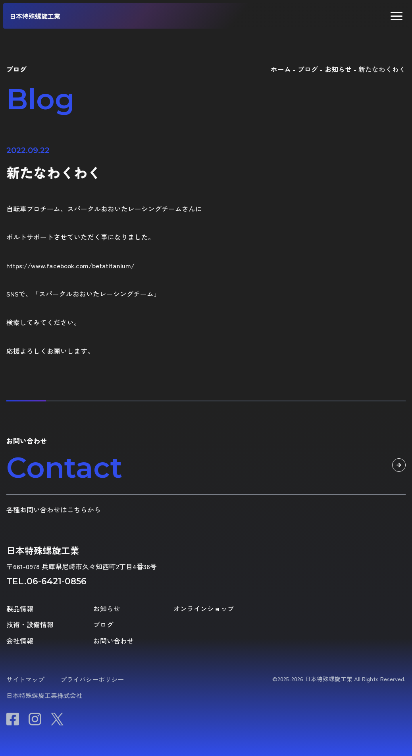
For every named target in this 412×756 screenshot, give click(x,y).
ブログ (103, 624)
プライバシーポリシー (92, 679)
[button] (396, 16)
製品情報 (19, 608)
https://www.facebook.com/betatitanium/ (70, 265)
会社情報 (19, 641)
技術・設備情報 (30, 624)
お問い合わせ (113, 641)
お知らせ (106, 608)
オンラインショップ (203, 608)
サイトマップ (25, 679)
